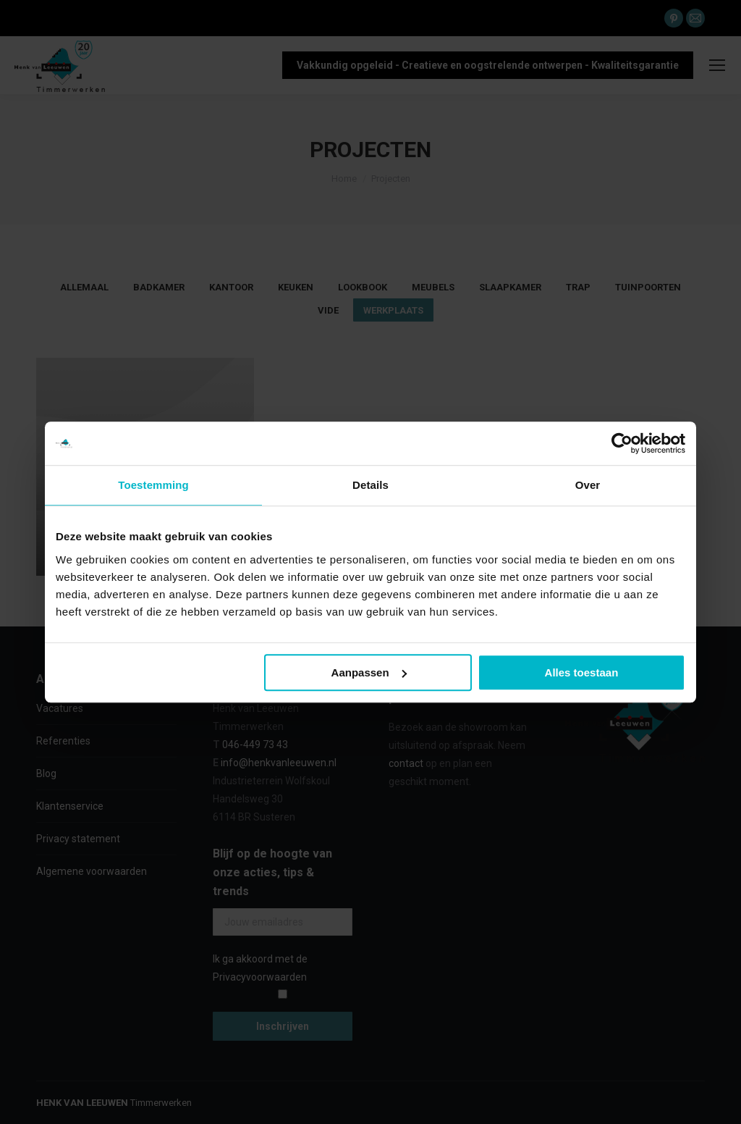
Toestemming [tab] (153, 485)
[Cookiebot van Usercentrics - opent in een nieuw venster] (622, 443)
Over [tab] (588, 485)
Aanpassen (369, 672)
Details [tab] (370, 485)
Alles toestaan (582, 672)
